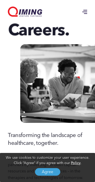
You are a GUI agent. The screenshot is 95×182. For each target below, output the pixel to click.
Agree (47, 172)
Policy (76, 163)
